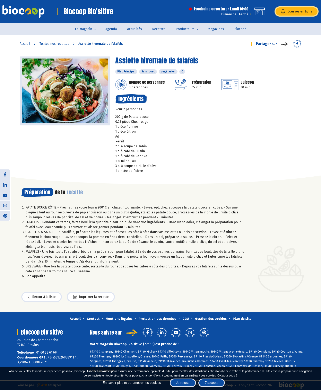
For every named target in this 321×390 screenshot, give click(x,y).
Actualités (134, 29)
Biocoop (240, 29)
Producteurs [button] (185, 29)
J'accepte (211, 382)
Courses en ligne (296, 11)
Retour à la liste (41, 297)
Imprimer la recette (91, 297)
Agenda (111, 29)
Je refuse (183, 382)
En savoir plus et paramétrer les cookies (132, 382)
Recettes (158, 29)
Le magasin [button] (83, 29)
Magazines (216, 29)
